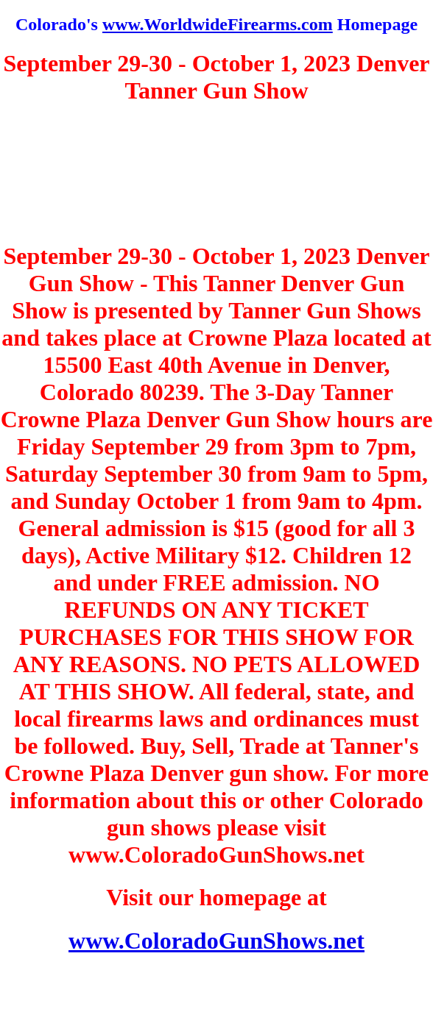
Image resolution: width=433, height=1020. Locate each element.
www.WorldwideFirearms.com (217, 24)
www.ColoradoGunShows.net (216, 940)
